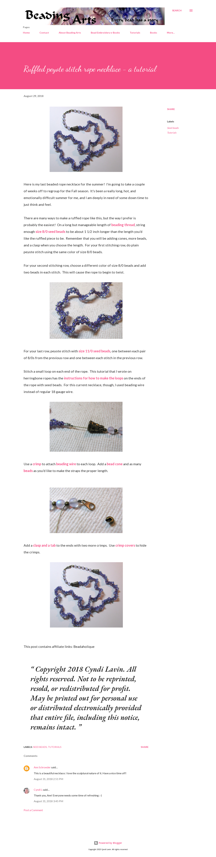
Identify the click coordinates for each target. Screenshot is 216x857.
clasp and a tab (44, 545)
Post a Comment (33, 810)
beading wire (66, 464)
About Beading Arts (70, 32)
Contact (44, 32)
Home (26, 32)
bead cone (115, 464)
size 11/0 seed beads (94, 351)
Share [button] (171, 109)
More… (171, 32)
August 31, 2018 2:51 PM (48, 779)
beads (28, 471)
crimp (37, 464)
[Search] (177, 10)
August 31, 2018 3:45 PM (48, 801)
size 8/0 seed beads (50, 231)
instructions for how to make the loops (93, 378)
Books (153, 32)
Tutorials (135, 32)
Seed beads (173, 127)
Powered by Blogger (108, 842)
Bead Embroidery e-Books (105, 32)
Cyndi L (38, 789)
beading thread (123, 225)
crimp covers (125, 545)
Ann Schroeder (42, 767)
